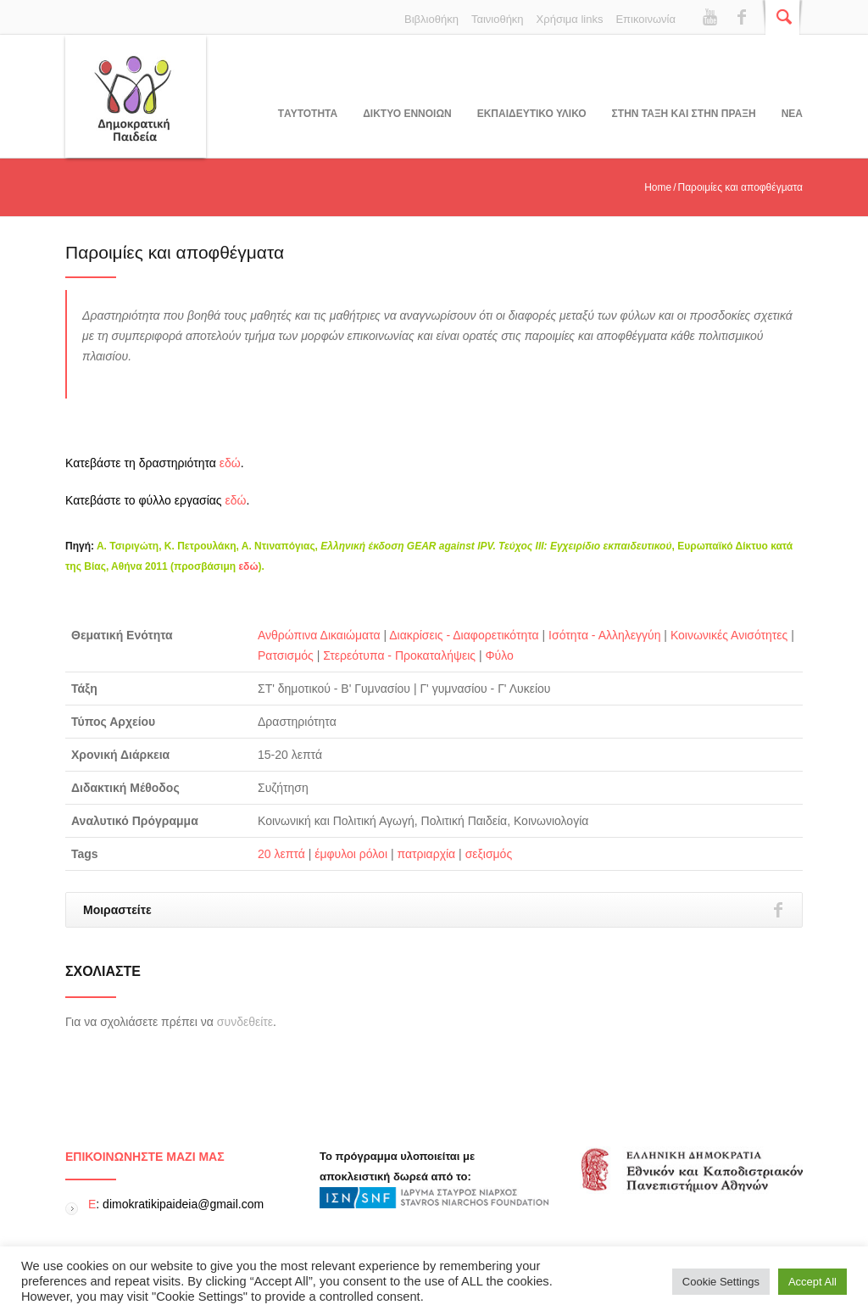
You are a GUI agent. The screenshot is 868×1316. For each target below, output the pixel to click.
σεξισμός (489, 854)
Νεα (792, 114)
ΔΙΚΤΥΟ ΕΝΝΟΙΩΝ (407, 114)
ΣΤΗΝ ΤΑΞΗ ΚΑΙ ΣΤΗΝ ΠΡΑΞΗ (684, 114)
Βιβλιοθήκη (431, 19)
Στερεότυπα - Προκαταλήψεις (399, 655)
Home (657, 187)
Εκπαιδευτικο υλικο (532, 114)
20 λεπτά (281, 854)
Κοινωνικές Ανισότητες (728, 635)
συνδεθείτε (245, 1022)
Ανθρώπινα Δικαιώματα (319, 635)
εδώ (230, 463)
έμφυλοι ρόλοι (350, 854)
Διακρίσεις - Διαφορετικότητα (463, 635)
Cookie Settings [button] (721, 1281)
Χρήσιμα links (570, 19)
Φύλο (499, 655)
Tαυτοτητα (307, 114)
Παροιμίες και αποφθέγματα (174, 252)
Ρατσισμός (286, 655)
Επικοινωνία (645, 19)
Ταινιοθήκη (497, 19)
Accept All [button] (812, 1281)
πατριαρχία (426, 854)
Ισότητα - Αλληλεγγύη (604, 635)
